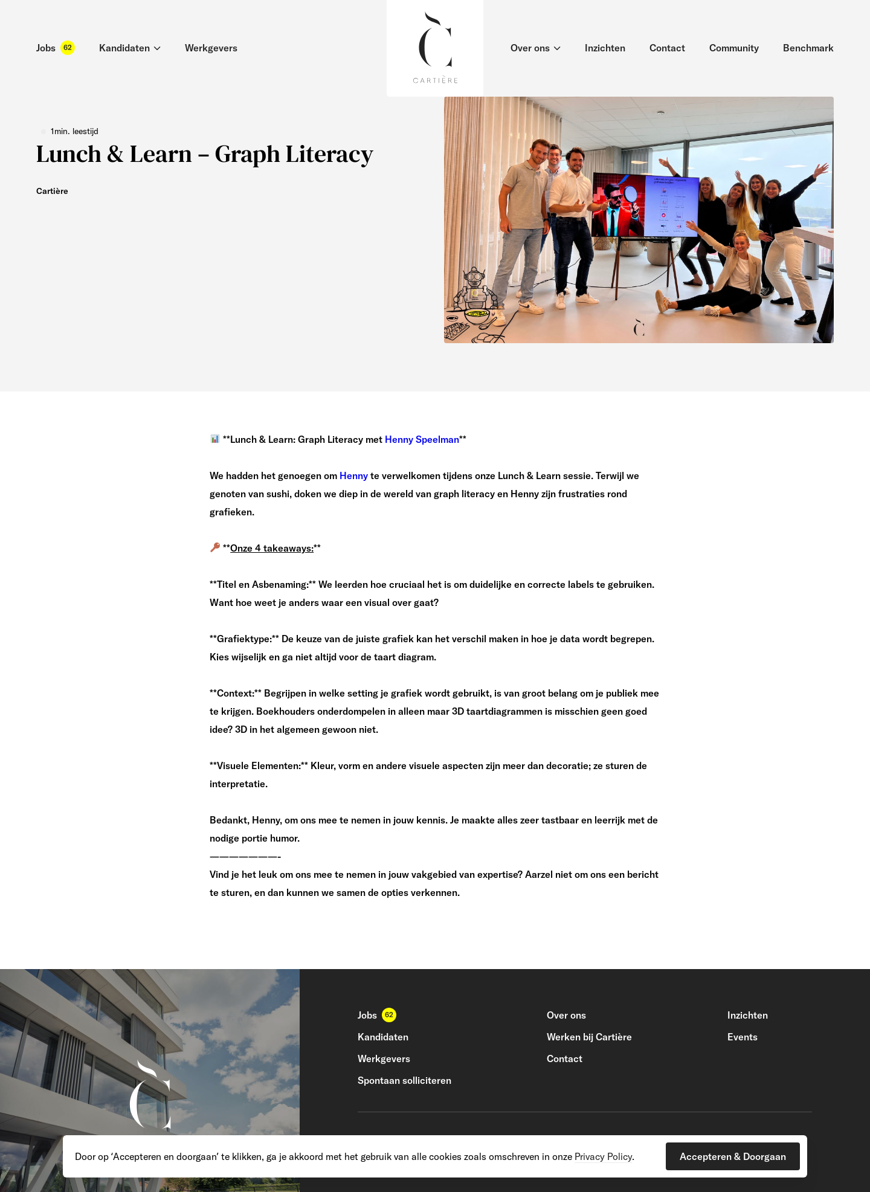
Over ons (566, 1015)
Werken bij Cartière (589, 1037)
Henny (354, 475)
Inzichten (747, 1015)
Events (742, 1037)
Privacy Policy (603, 1156)
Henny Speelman (422, 439)
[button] (733, 1156)
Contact (564, 1058)
